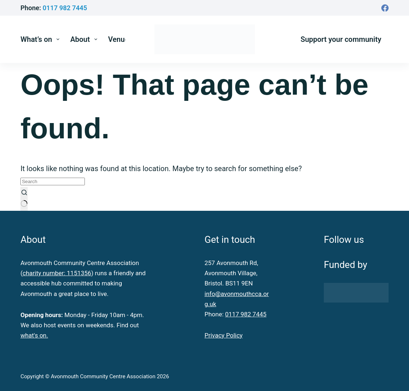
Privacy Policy (224, 335)
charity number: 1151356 (57, 273)
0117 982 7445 (65, 8)
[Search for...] (52, 181)
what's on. (34, 335)
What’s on (41, 39)
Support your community (340, 39)
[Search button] (24, 199)
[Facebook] (385, 8)
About (85, 39)
